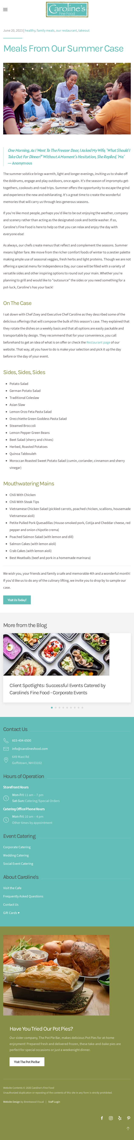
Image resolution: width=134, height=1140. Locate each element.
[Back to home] (67, 9)
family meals (46, 30)
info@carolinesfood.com (30, 748)
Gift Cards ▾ (11, 913)
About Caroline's (20, 877)
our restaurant (66, 30)
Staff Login (54, 1102)
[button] (5, 9)
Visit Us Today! (17, 600)
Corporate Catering (17, 847)
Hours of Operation (23, 776)
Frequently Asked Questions (23, 896)
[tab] (52, 707)
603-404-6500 (21, 740)
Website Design (11, 1102)
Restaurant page (98, 342)
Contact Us (15, 729)
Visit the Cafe (12, 888)
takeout (83, 30)
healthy (30, 30)
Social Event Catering (18, 863)
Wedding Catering (16, 855)
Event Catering (19, 836)
